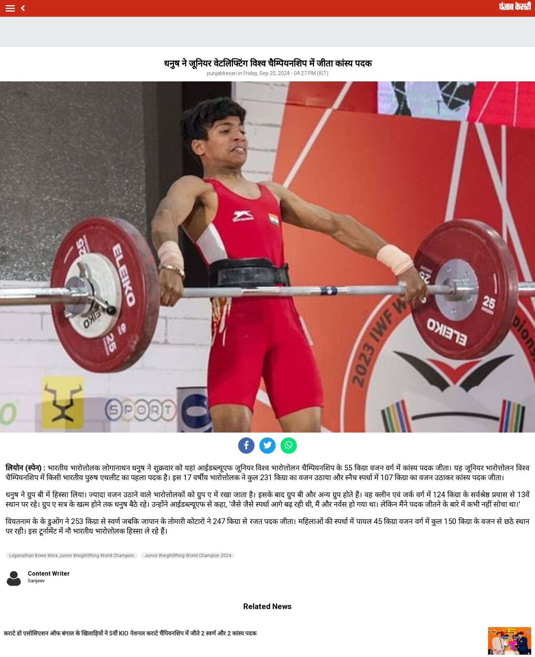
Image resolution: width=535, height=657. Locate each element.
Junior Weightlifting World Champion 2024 (188, 555)
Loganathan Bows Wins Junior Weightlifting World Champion (71, 555)
